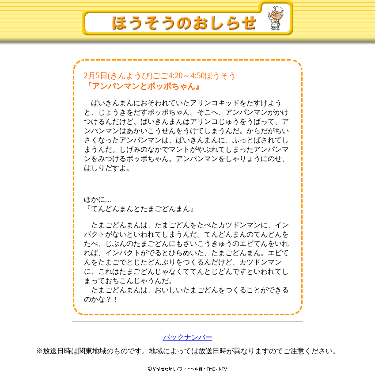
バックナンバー (187, 337)
